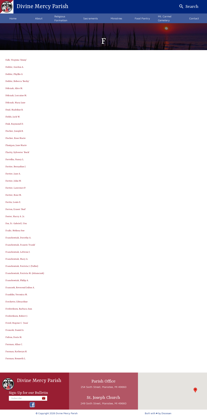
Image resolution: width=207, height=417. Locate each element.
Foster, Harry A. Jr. (15, 216)
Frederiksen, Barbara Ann (19, 309)
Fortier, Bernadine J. (16, 166)
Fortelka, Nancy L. (15, 159)
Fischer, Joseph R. (15, 131)
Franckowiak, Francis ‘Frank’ (20, 245)
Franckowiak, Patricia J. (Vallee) (22, 266)
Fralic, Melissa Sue (15, 230)
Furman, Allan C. (14, 344)
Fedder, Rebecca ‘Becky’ (17, 81)
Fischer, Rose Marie (16, 138)
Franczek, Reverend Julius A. (20, 287)
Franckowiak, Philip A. (17, 280)
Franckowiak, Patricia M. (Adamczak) (25, 273)
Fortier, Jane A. (13, 174)
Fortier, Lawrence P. (16, 188)
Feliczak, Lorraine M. (16, 95)
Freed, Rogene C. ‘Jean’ (17, 323)
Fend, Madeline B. (14, 110)
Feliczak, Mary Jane (15, 102)
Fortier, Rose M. (14, 195)
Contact (194, 18)
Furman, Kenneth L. (16, 358)
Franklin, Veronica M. (17, 294)
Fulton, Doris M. (14, 337)
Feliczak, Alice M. (14, 88)
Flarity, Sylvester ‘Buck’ (18, 152)
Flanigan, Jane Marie (16, 145)
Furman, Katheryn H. (16, 351)
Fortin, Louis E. (13, 202)
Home (13, 18)
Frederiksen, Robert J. (17, 316)
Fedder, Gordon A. (15, 67)
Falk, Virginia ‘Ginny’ (16, 60)
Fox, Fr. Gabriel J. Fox (16, 223)
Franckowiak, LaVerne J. (18, 252)
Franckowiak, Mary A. (17, 259)
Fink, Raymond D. (15, 124)
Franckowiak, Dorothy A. (18, 238)
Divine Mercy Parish (31, 384)
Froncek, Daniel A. (15, 330)
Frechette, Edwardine (17, 301)
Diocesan (166, 413)
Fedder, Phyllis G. (14, 74)
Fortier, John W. (13, 181)
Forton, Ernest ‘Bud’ (16, 209)
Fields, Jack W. (13, 117)
